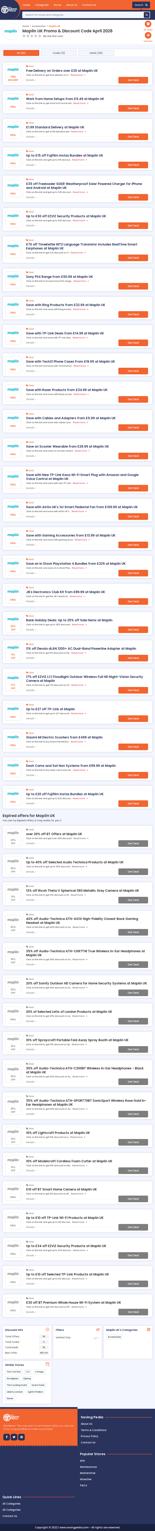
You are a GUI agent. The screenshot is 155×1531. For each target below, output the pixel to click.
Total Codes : (27, 1342)
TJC (28, 1371)
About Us (71, 5)
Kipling (27, 1378)
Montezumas (88, 1467)
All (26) (21, 53)
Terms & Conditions (94, 1430)
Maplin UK (54, 26)
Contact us (88, 1442)
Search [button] (141, 5)
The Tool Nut (14, 1371)
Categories (42, 5)
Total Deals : (27, 1347)
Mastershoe (87, 1473)
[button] (148, 37)
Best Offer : (27, 1353)
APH (82, 1461)
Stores (57, 5)
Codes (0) (59, 53)
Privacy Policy (89, 1436)
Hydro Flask (38, 1385)
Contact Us (89, 5)
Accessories (39, 26)
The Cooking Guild (17, 1385)
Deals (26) (96, 53)
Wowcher (86, 1479)
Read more (77, 75)
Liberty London (15, 1391)
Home (26, 5)
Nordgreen (12, 1378)
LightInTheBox (35, 1391)
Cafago (39, 1371)
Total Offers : (27, 1337)
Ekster (10, 1398)
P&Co (83, 1485)
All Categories (11, 1503)
